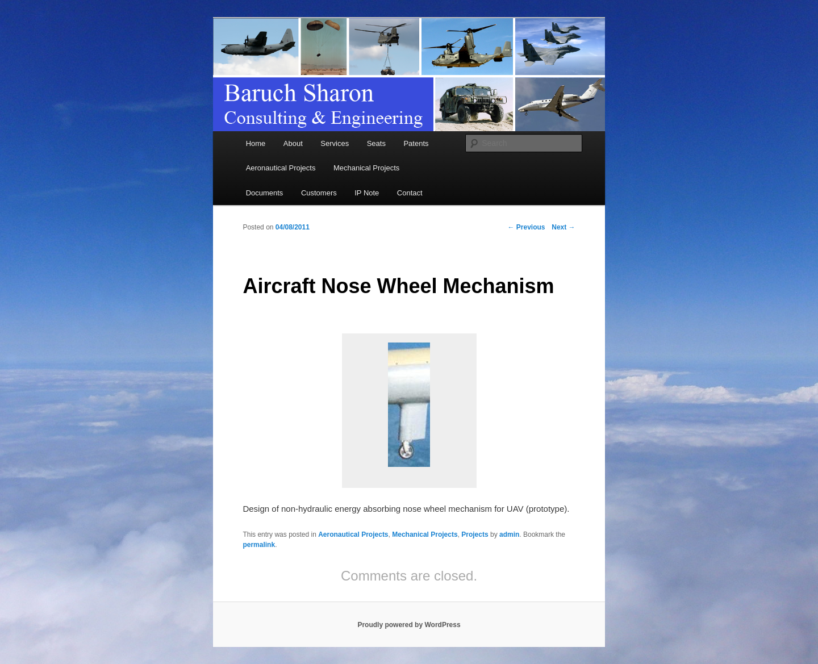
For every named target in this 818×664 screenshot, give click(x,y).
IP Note (366, 193)
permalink (259, 545)
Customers (319, 193)
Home (256, 143)
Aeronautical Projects (281, 168)
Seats (376, 143)
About (293, 143)
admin (509, 534)
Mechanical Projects (366, 168)
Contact (410, 193)
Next (563, 227)
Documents (264, 193)
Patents (415, 143)
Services (334, 143)
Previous (526, 227)
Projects (474, 534)
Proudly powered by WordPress (408, 625)
